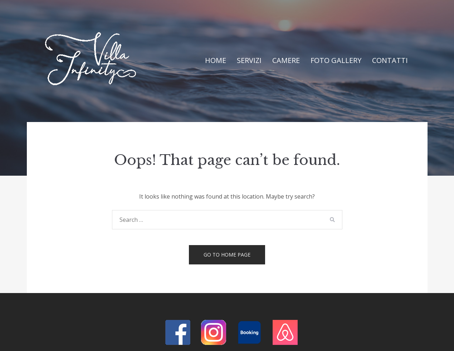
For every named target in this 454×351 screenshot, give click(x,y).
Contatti (390, 60)
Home (215, 60)
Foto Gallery (336, 60)
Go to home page (227, 254)
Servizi (249, 60)
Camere (286, 60)
